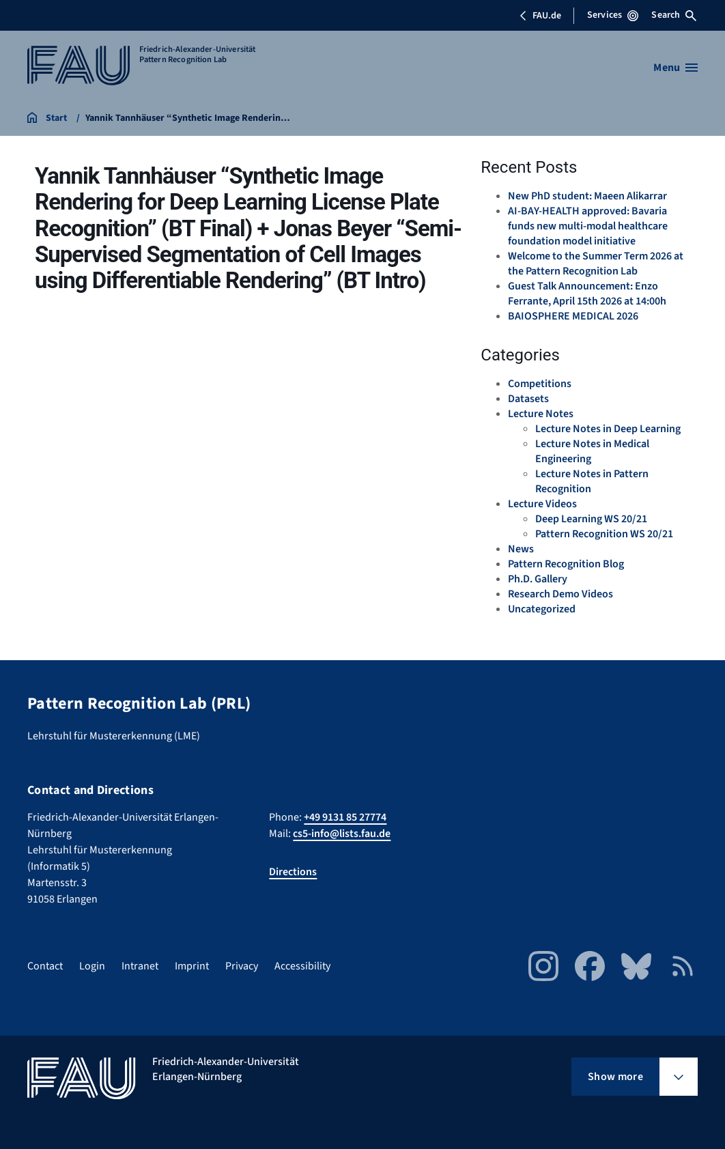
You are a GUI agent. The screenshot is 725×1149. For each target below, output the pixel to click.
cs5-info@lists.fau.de (341, 833)
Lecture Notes (540, 413)
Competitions (539, 383)
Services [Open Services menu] (612, 15)
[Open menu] (675, 68)
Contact (45, 966)
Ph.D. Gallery (537, 578)
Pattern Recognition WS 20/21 (604, 533)
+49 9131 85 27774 (345, 817)
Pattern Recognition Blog (566, 563)
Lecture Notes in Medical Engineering (592, 451)
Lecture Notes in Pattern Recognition (592, 481)
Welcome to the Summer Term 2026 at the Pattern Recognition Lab (595, 264)
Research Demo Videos (560, 593)
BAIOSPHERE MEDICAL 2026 (573, 316)
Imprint (192, 966)
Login (92, 966)
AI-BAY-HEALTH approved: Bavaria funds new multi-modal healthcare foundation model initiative (588, 226)
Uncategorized (541, 608)
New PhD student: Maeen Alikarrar (587, 195)
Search (673, 15)
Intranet (140, 966)
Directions (293, 871)
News (521, 548)
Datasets (528, 398)
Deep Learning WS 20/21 (591, 518)
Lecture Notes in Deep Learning (608, 428)
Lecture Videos (542, 503)
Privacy (241, 966)
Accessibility (302, 966)
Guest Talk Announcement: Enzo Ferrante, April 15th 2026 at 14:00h (587, 294)
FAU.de (540, 16)
